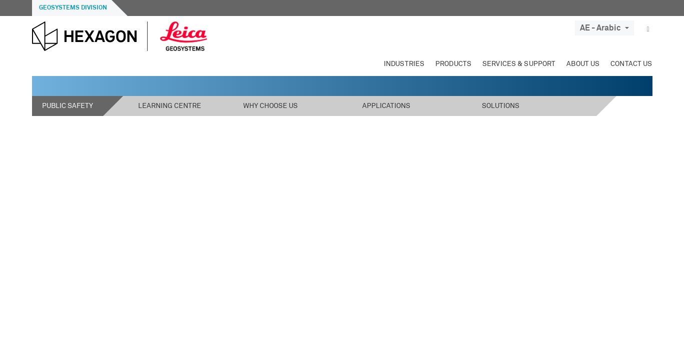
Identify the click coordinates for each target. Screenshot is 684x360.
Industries (404, 64)
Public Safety (67, 106)
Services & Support (518, 64)
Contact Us (631, 64)
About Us (582, 64)
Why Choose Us (270, 106)
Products (453, 64)
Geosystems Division (73, 8)
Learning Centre (169, 106)
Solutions (500, 106)
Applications (386, 106)
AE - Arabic (604, 28)
